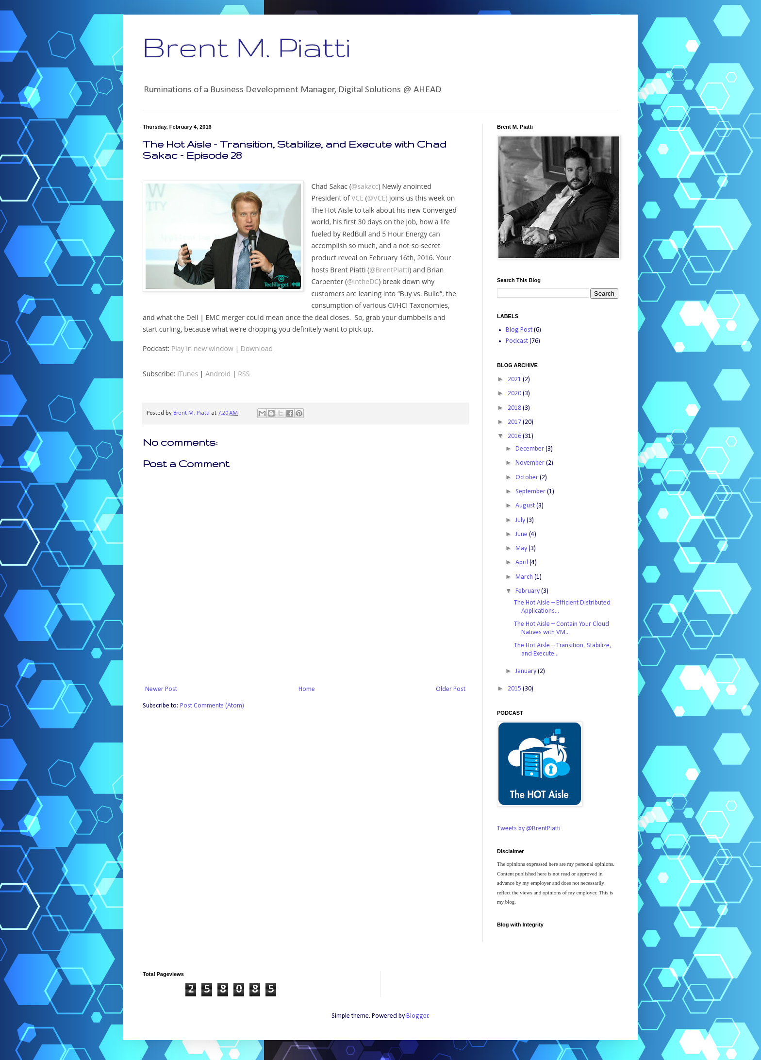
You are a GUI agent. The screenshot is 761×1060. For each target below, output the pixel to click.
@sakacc (365, 186)
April (522, 562)
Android (218, 373)
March (524, 577)
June (522, 534)
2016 (515, 436)
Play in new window (202, 348)
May (522, 548)
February (528, 591)
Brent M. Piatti (246, 46)
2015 (515, 688)
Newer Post (161, 689)
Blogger (417, 1016)
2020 (515, 393)
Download (257, 348)
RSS (243, 373)
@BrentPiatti (389, 269)
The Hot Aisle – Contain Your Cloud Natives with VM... (561, 628)
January (526, 671)
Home (306, 689)
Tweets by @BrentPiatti (529, 828)
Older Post (450, 689)
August (525, 505)
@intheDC (363, 281)
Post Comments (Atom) (212, 705)
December (530, 449)
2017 (515, 422)
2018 (515, 408)
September (531, 491)
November (530, 463)
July (521, 520)
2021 (515, 379)
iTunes (187, 373)
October (527, 477)
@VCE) (377, 197)
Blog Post (519, 330)
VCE (357, 197)
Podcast (517, 341)
